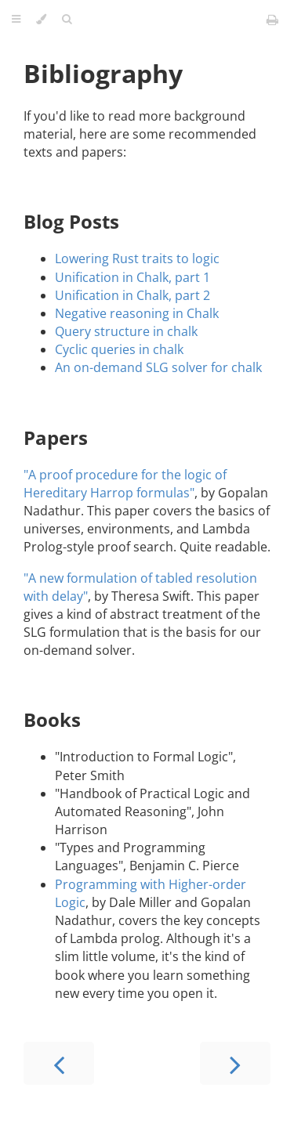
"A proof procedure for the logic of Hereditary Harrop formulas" (125, 483)
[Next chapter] (235, 1063)
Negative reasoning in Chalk (137, 313)
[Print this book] (272, 19)
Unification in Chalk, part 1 (132, 277)
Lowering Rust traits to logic (137, 258)
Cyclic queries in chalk (119, 349)
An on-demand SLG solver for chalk (158, 367)
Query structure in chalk (126, 331)
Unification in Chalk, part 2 (132, 295)
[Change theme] (41, 19)
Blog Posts (71, 221)
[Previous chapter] (59, 1063)
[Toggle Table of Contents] (16, 19)
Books (52, 719)
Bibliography (103, 73)
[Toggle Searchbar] (66, 19)
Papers (56, 437)
